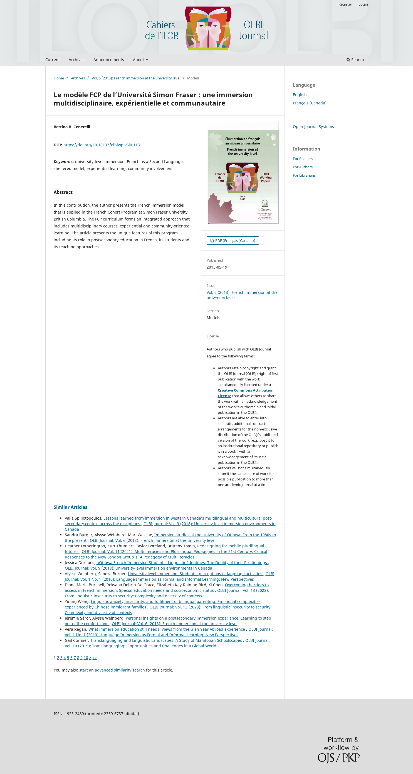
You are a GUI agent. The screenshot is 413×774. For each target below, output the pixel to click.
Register (345, 4)
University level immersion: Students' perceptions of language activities (195, 573)
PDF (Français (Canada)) (234, 240)
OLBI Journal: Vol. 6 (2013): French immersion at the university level (153, 540)
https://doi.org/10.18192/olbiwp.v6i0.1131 (102, 144)
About (139, 59)
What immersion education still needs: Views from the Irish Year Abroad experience (167, 629)
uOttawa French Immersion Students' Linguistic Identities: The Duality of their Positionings (182, 562)
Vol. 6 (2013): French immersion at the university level (136, 78)
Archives (77, 59)
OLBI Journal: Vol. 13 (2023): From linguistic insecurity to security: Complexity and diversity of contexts (167, 593)
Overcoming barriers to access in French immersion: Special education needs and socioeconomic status (167, 587)
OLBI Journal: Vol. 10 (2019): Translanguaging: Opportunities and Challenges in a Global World (167, 643)
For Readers (303, 158)
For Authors (303, 166)
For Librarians (304, 175)
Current (52, 59)
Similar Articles (70, 507)
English (300, 94)
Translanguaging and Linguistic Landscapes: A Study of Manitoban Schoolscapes (166, 640)
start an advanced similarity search (112, 670)
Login (363, 4)
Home (59, 78)
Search (355, 59)
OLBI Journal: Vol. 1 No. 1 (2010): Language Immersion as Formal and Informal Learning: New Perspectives (169, 576)
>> (95, 657)
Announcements (108, 59)
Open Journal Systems (313, 126)
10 (86, 657)
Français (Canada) (310, 103)
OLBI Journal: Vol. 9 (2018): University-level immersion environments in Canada (138, 568)
